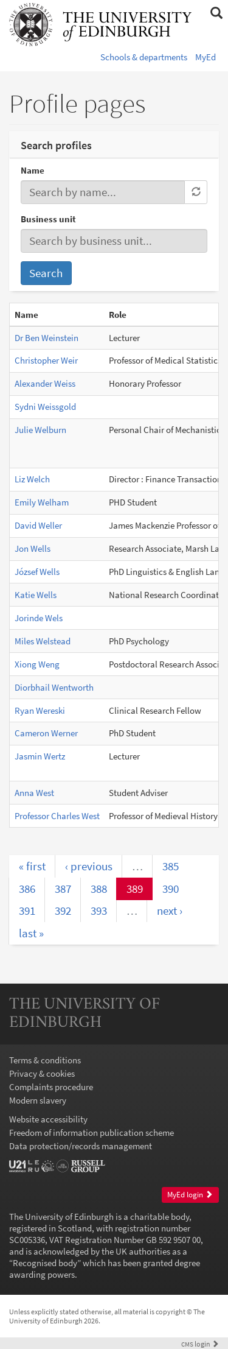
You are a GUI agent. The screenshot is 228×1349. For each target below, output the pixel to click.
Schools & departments (143, 57)
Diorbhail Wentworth (54, 687)
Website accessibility (48, 1119)
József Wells (37, 571)
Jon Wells (32, 548)
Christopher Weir (46, 360)
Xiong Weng (37, 664)
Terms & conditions (45, 1060)
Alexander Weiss (45, 383)
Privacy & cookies (42, 1073)
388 (99, 888)
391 (27, 910)
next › (169, 910)
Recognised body (45, 1263)
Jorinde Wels (39, 618)
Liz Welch (32, 479)
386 (27, 888)
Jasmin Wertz (40, 756)
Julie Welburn (40, 429)
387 (63, 888)
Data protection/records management (80, 1146)
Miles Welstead (43, 641)
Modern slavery (37, 1100)
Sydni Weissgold (45, 406)
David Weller (38, 525)
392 (63, 910)
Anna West (34, 792)
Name (32, 170)
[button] (216, 13)
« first (32, 866)
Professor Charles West (57, 816)
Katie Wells (36, 595)
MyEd (205, 57)
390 (170, 888)
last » (31, 933)
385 (170, 866)
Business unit (48, 219)
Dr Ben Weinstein (46, 337)
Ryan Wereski (40, 710)
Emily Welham (42, 502)
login (200, 1343)
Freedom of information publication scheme (91, 1132)
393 (99, 910)
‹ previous (88, 866)
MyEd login (190, 1194)
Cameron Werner (46, 733)
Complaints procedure (51, 1087)
